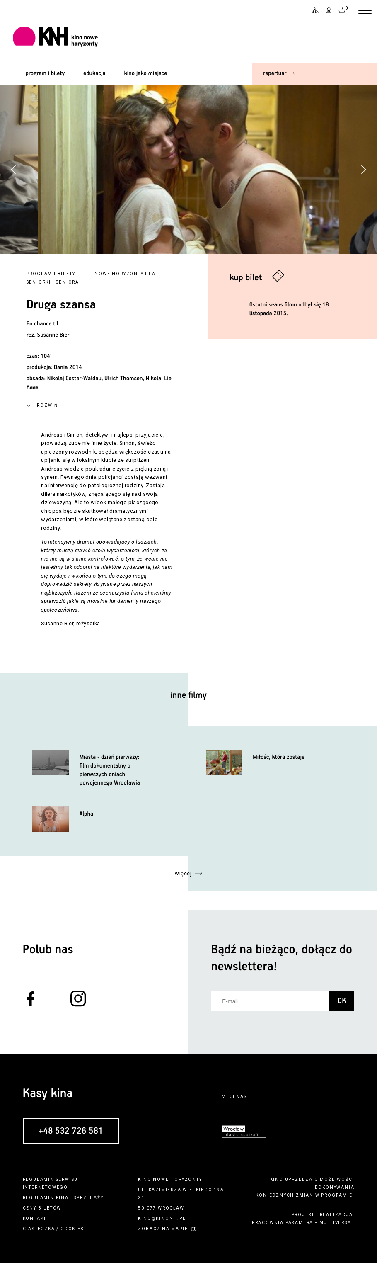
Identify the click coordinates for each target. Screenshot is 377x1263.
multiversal (337, 1222)
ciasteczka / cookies (53, 1229)
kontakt (35, 1218)
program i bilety (45, 73)
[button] (363, 169)
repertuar (274, 73)
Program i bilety (51, 274)
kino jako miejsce (145, 73)
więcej (183, 873)
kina (62, 1197)
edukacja (94, 73)
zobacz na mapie (163, 1229)
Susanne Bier (53, 335)
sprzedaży (88, 1197)
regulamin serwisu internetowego (50, 1183)
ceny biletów (42, 1208)
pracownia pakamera (282, 1222)
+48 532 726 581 (71, 1131)
